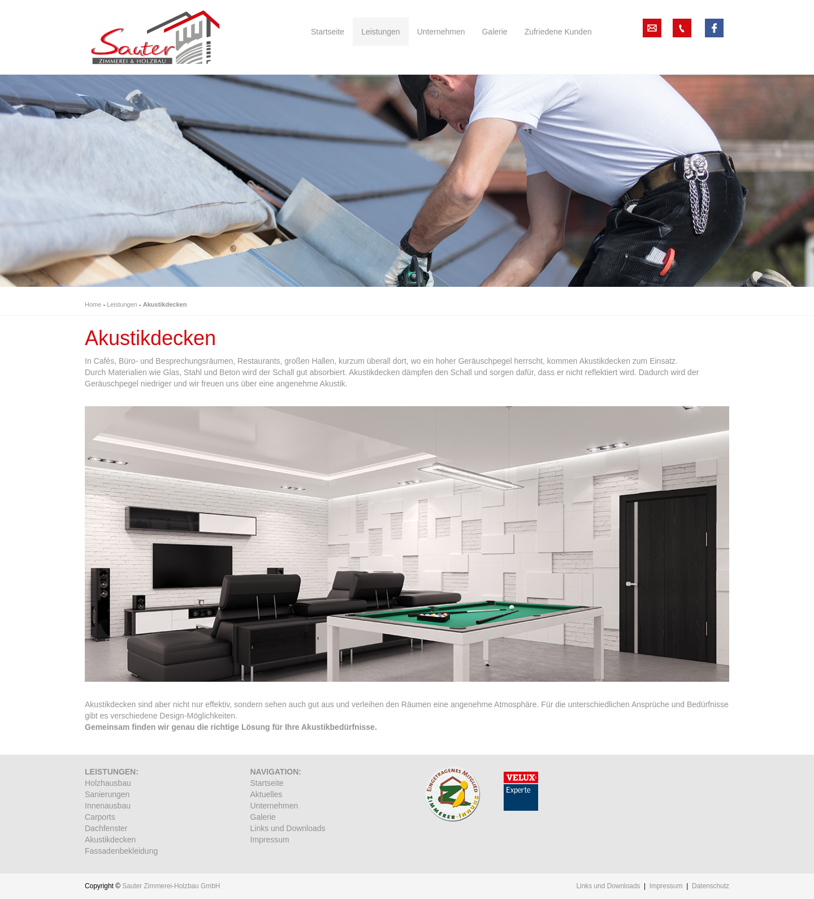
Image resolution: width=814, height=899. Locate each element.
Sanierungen (107, 794)
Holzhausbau (108, 783)
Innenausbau (108, 805)
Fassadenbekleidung (121, 850)
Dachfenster (106, 828)
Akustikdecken (165, 304)
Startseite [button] (327, 31)
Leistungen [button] (380, 31)
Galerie (263, 816)
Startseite (267, 783)
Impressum (269, 839)
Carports (100, 816)
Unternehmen (274, 805)
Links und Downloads (288, 828)
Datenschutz (710, 886)
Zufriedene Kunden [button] (558, 31)
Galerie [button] (494, 31)
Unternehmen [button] (441, 31)
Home (93, 304)
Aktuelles (266, 794)
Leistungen (122, 304)
